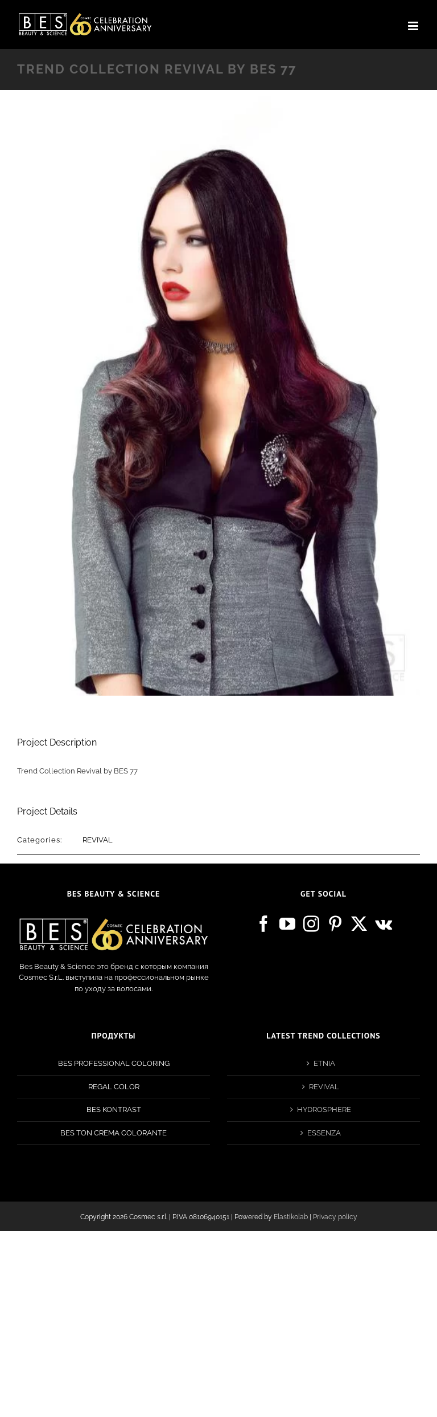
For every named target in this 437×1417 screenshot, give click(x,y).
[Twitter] (359, 924)
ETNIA (324, 1063)
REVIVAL (98, 840)
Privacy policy (335, 1217)
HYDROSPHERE (324, 1109)
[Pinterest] (335, 924)
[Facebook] (263, 924)
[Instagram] (311, 924)
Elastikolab (291, 1217)
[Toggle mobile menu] (414, 26)
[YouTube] (287, 924)
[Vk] (383, 924)
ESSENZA (324, 1133)
